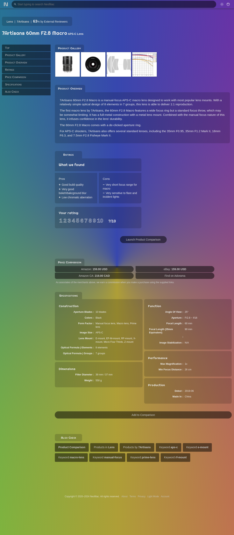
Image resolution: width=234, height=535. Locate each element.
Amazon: (94, 269)
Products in (104, 447)
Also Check (12, 91)
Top (7, 47)
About (124, 496)
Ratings (9, 69)
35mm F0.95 (175, 131)
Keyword (168, 447)
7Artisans (23, 21)
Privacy (141, 496)
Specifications (13, 84)
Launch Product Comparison (143, 239)
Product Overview (16, 62)
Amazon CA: (94, 275)
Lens (10, 21)
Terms (133, 496)
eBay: (175, 269)
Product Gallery (15, 55)
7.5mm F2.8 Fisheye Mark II (91, 135)
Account (165, 496)
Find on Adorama (175, 275)
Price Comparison (15, 77)
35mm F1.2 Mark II (197, 131)
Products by (137, 447)
